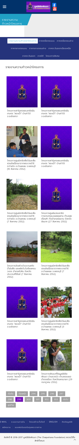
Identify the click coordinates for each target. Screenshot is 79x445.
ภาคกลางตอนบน (19, 48)
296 (52, 393)
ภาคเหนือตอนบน (47, 40)
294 (33, 393)
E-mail (3, 422)
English (53, 422)
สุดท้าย (11, 405)
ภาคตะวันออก (28, 56)
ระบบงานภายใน (18, 422)
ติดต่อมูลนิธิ (67, 422)
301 (37, 399)
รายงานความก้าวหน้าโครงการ (23, 40)
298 (10, 399)
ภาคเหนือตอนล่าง (65, 40)
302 (47, 399)
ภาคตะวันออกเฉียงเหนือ (59, 48)
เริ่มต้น (10, 393)
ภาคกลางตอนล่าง (37, 48)
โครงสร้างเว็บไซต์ (37, 422)
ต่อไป (65, 399)
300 (28, 399)
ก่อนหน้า (22, 393)
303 (56, 399)
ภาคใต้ (41, 56)
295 (43, 393)
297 (61, 393)
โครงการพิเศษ (52, 56)
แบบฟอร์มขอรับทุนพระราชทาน (28, 427)
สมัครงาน (6, 427)
